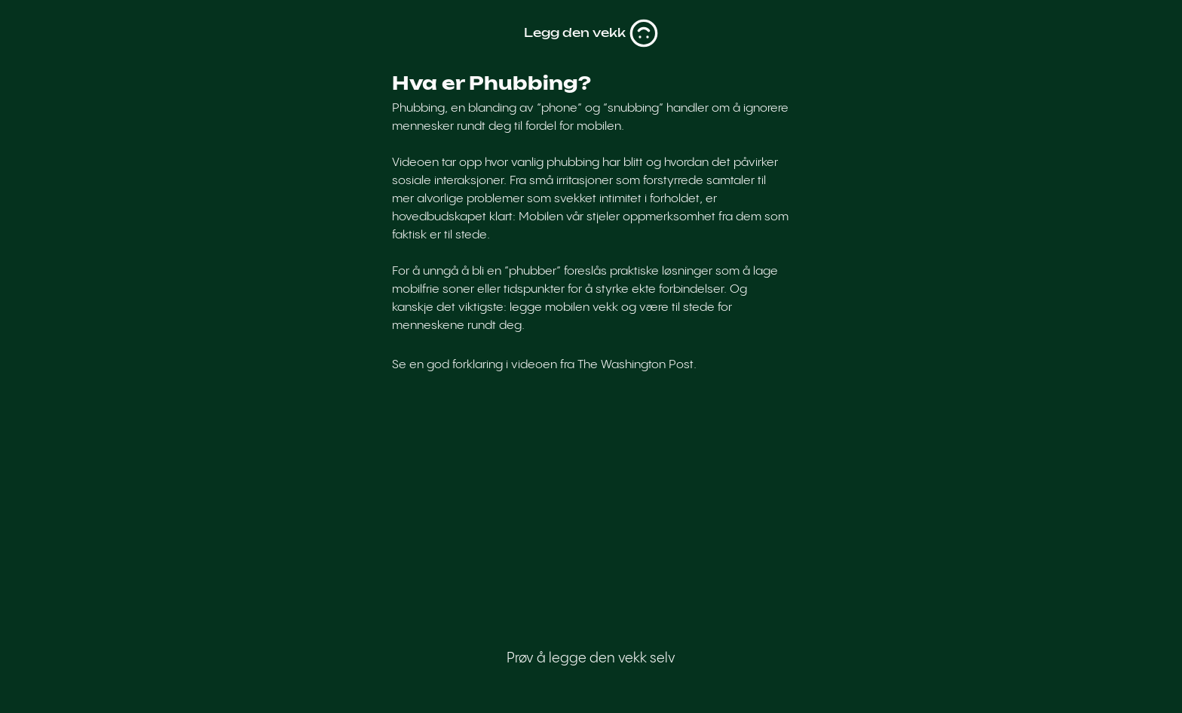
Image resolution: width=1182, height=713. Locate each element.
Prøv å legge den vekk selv (591, 658)
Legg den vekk (591, 33)
